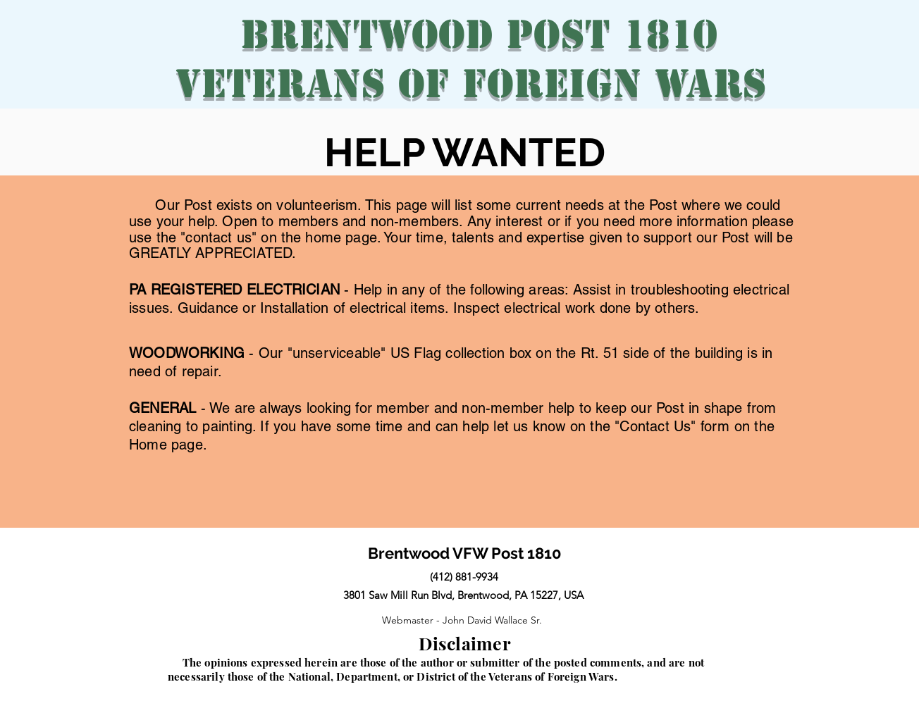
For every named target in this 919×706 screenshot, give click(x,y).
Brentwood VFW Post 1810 (465, 553)
